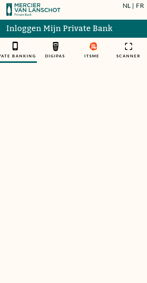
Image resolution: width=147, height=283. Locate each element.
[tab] (55, 50)
